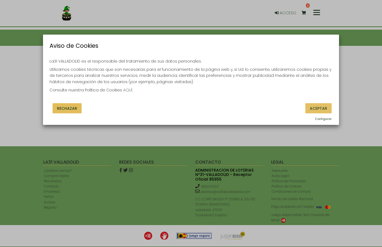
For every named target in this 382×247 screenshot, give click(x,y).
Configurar (323, 119)
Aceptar (318, 108)
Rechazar (67, 108)
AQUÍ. (128, 90)
